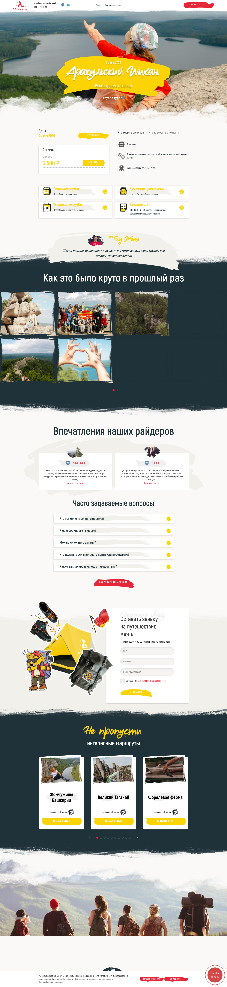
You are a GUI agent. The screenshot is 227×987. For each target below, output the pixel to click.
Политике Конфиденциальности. (51, 982)
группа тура (111, 98)
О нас (98, 5)
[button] (114, 390)
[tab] (131, 132)
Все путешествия (113, 5)
